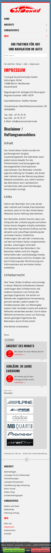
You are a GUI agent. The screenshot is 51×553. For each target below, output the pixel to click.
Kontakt (7, 533)
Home (7, 18)
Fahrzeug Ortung (11, 513)
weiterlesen (18, 354)
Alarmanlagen (10, 471)
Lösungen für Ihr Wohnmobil (16, 475)
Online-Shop (9, 492)
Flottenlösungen (11, 478)
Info (25, 36)
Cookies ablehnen (40, 550)
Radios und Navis (11, 506)
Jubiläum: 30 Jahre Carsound (19, 368)
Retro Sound (9, 488)
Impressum (9, 527)
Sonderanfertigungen (13, 495)
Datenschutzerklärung (39, 454)
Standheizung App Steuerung (17, 485)
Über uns (18, 454)
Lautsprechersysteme (13, 482)
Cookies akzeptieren (14, 550)
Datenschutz (10, 530)
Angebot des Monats (20, 346)
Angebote (25, 24)
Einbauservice (25, 30)
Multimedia (9, 509)
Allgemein (9, 340)
